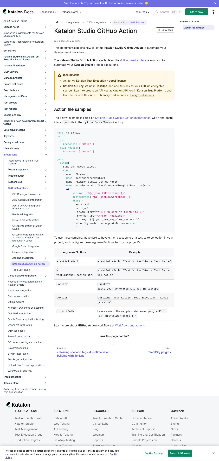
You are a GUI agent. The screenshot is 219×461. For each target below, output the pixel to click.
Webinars (99, 434)
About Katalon (180, 418)
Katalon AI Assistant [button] (14, 65)
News (174, 429)
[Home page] (57, 22)
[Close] (213, 453)
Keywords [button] (8, 136)
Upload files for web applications (26, 365)
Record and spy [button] (12, 114)
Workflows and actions (130, 325)
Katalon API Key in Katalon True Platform (139, 90)
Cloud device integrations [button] (22, 275)
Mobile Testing (63, 434)
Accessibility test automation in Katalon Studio (25, 283)
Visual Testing (63, 445)
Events (175, 423)
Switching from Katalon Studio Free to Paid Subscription (24, 391)
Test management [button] (18, 169)
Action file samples (194, 27)
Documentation (142, 418)
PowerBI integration (19, 336)
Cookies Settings (154, 453)
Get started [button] (9, 50)
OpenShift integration (20, 324)
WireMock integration (20, 370)
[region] (109, 453)
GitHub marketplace (133, 60)
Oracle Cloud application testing (26, 319)
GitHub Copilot (16, 301)
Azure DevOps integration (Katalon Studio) (26, 207)
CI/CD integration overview (27, 194)
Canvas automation (18, 296)
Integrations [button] (10, 154)
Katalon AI (60, 418)
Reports (98, 440)
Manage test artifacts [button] (15, 96)
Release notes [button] (11, 26)
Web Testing (62, 423)
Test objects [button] (10, 102)
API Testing (61, 429)
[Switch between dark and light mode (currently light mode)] (213, 12)
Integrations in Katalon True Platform (23, 162)
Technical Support (143, 429)
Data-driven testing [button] (14, 129)
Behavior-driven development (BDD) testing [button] (23, 122)
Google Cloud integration (26, 246)
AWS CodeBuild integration (27, 199)
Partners (176, 434)
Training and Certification (148, 434)
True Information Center (108, 418)
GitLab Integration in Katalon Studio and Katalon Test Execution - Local (28, 237)
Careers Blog (179, 445)
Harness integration (23, 252)
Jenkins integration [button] (23, 257)
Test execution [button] (16, 175)
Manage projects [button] (12, 77)
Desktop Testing (64, 440)
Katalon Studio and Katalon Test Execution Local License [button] (21, 58)
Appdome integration (19, 290)
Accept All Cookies (180, 453)
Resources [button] (140, 12)
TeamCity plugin (21, 269)
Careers (176, 440)
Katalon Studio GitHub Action (28, 263)
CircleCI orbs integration (25, 219)
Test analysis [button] (15, 181)
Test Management (26, 429)
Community (139, 423)
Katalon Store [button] (10, 383)
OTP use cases (16, 330)
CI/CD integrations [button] (18, 188)
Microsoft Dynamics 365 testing (26, 307)
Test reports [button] (10, 108)
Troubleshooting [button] (12, 376)
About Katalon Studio (15, 20)
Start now (196, 12)
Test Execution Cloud (28, 434)
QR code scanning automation (25, 342)
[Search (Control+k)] (168, 12)
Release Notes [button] (70, 12)
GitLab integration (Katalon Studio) (27, 227)
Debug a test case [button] (13, 142)
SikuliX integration (18, 353)
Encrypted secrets (142, 95)
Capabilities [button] (47, 12)
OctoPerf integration (19, 313)
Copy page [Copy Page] (165, 29)
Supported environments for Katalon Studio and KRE (23, 34)
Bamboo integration (23, 214)
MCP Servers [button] (10, 71)
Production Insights (27, 440)
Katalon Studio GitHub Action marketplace (122, 117)
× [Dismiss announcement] (215, 3)
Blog (96, 429)
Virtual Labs (100, 423)
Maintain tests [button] (11, 148)
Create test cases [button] (13, 84)
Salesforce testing (18, 347)
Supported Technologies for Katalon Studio (23, 43)
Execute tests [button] (11, 90)
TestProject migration (20, 359)
